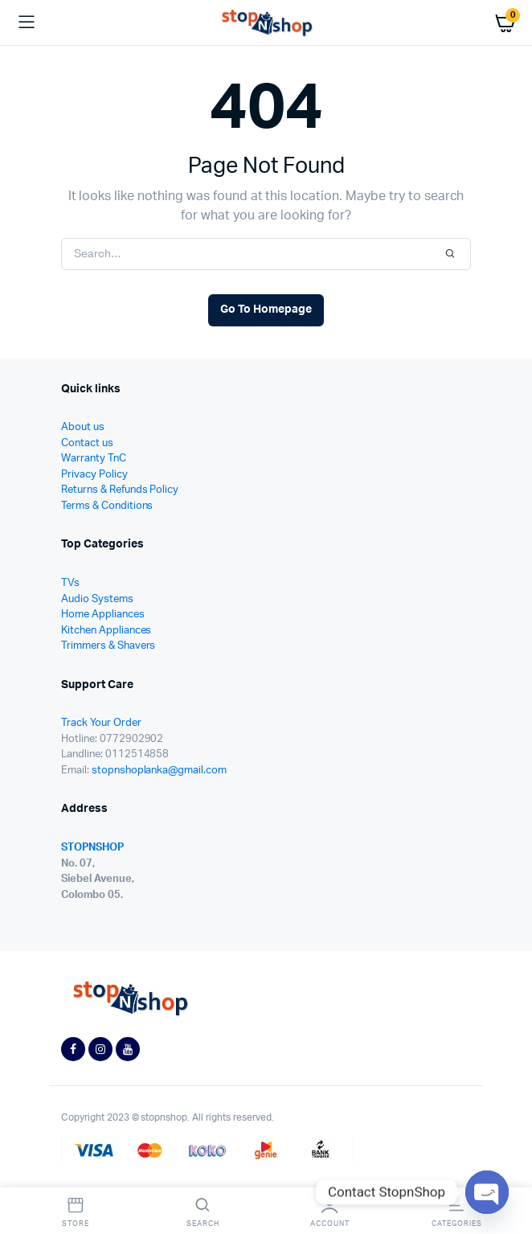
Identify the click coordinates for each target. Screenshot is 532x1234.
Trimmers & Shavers (108, 646)
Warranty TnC (93, 458)
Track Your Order (101, 723)
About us (82, 427)
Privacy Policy (94, 474)
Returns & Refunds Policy (119, 490)
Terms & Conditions (107, 506)
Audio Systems (97, 599)
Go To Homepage (266, 309)
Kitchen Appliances (106, 630)
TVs (70, 583)
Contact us (87, 443)
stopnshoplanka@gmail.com (159, 770)
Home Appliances (103, 614)
